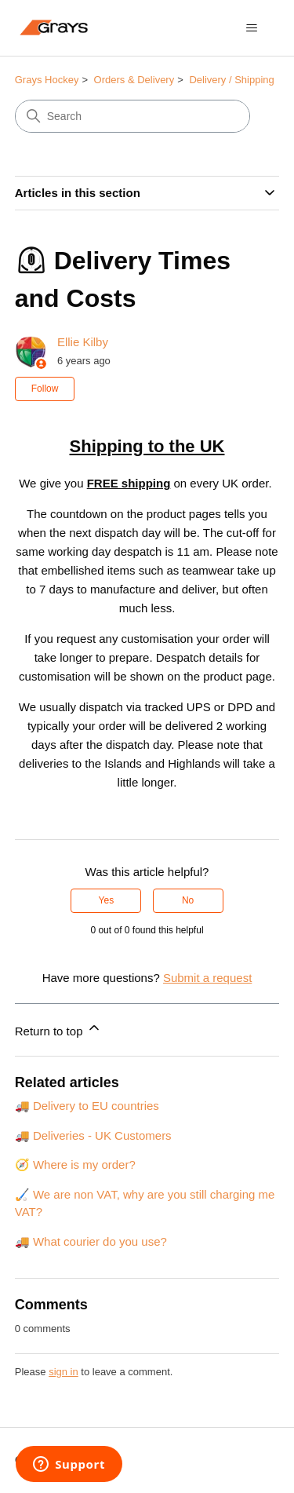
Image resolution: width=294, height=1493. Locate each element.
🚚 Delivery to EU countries (87, 1105)
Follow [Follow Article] (45, 388)
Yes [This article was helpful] (106, 900)
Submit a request (207, 977)
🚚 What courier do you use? (91, 1241)
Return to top (58, 1029)
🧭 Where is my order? (75, 1164)
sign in (63, 1372)
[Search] (132, 116)
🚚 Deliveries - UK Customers (93, 1135)
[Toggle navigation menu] (251, 28)
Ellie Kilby (82, 342)
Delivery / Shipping (231, 80)
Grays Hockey (47, 80)
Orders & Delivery (134, 80)
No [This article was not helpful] (188, 900)
